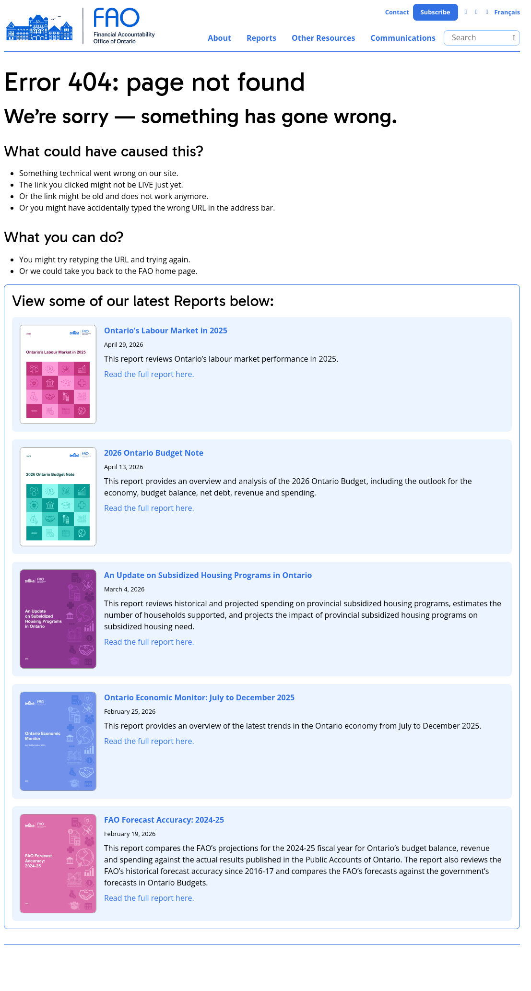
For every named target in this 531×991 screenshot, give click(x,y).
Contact (397, 12)
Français (507, 12)
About (219, 38)
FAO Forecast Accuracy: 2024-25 (164, 819)
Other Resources (323, 38)
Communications (403, 38)
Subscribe (435, 12)
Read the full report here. (149, 374)
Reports (261, 38)
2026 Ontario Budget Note (153, 453)
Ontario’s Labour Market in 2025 (165, 330)
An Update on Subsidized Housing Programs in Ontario (208, 575)
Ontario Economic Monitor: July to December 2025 (199, 697)
